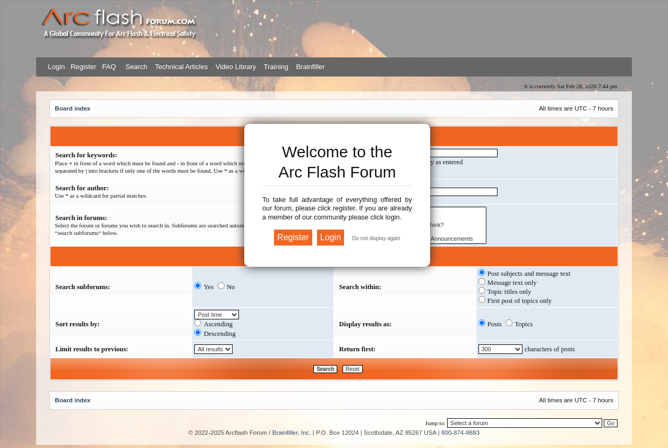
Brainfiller (310, 67)
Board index (72, 108)
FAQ (108, 67)
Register (82, 67)
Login (56, 67)
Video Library (236, 67)
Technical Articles (181, 67)
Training (276, 67)
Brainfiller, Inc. (291, 432)
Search (136, 67)
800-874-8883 (460, 432)
